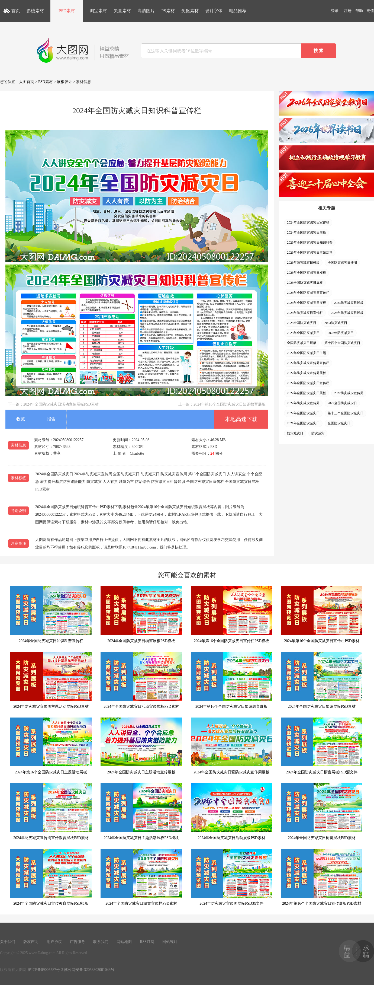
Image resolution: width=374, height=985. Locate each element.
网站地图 (124, 942)
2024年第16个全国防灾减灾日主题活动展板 (51, 746)
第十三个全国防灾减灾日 (345, 413)
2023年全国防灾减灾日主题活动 (310, 252)
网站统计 (170, 942)
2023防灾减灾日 (335, 323)
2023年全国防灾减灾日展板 (306, 303)
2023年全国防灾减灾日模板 (306, 273)
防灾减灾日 (295, 433)
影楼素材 (35, 10)
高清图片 (146, 10)
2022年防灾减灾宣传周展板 (306, 373)
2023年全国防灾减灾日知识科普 (310, 242)
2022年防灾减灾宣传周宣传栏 (308, 363)
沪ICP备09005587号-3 (45, 970)
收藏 (20, 419)
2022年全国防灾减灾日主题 (306, 353)
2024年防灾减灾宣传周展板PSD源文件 (231, 877)
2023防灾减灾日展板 (348, 303)
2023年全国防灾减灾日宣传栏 (308, 293)
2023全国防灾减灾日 (301, 323)
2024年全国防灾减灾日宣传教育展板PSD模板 (51, 877)
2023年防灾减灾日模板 (303, 262)
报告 (51, 419)
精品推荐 (237, 10)
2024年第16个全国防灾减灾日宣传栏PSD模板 (231, 614)
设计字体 (214, 10)
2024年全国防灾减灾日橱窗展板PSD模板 (141, 614)
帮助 (359, 11)
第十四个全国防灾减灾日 (342, 343)
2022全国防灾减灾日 (342, 403)
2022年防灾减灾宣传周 (303, 403)
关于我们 (7, 942)
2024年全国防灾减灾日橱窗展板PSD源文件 (321, 746)
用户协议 (54, 942)
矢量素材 (122, 10)
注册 (348, 11)
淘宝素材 (98, 10)
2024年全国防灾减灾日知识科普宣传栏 (51, 614)
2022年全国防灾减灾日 (303, 413)
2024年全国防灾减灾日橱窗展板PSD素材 (321, 811)
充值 (370, 11)
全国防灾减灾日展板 (301, 343)
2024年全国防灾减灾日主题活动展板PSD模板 (141, 811)
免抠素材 (190, 10)
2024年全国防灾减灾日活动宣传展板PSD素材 (61, 404)
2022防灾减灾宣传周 (348, 393)
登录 (334, 11)
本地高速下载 (241, 419)
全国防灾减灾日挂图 (342, 262)
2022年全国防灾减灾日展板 (306, 393)
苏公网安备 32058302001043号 (89, 970)
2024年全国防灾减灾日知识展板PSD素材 (321, 680)
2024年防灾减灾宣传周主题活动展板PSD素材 (51, 680)
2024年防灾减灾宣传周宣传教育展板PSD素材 (51, 811)
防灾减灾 (317, 433)
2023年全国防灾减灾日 (303, 333)
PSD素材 (67, 10)
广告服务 (77, 942)
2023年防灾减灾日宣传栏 (305, 313)
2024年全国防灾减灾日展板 (306, 232)
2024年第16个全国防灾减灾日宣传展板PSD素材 (321, 877)
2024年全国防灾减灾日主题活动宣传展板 (141, 746)
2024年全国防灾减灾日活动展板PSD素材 (231, 811)
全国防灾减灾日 (339, 423)
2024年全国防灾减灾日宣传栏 (308, 222)
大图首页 (26, 82)
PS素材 (168, 10)
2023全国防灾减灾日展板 (305, 283)
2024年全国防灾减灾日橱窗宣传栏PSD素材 (141, 877)
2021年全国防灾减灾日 (303, 423)
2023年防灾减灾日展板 (347, 313)
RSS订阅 (147, 942)
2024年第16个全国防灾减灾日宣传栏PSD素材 (321, 614)
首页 (15, 10)
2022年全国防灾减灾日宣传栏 (308, 383)
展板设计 (64, 82)
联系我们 (100, 942)
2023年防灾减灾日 (341, 333)
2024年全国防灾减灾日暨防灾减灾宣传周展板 (231, 746)
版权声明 (30, 942)
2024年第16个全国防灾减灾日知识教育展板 (230, 404)
